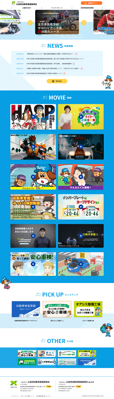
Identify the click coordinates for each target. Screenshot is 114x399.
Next (84, 22)
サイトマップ (15, 396)
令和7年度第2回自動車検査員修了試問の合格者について (44, 73)
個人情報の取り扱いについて (43, 396)
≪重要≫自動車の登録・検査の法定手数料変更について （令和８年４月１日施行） (53, 68)
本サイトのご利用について (27, 396)
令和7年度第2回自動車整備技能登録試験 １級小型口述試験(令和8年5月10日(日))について (55, 59)
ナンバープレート (57, 8)
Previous (30, 22)
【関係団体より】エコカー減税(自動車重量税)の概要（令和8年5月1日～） (50, 54)
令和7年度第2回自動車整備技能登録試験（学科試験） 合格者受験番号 (49, 64)
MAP (49, 386)
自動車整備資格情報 (87, 8)
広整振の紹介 (26, 8)
